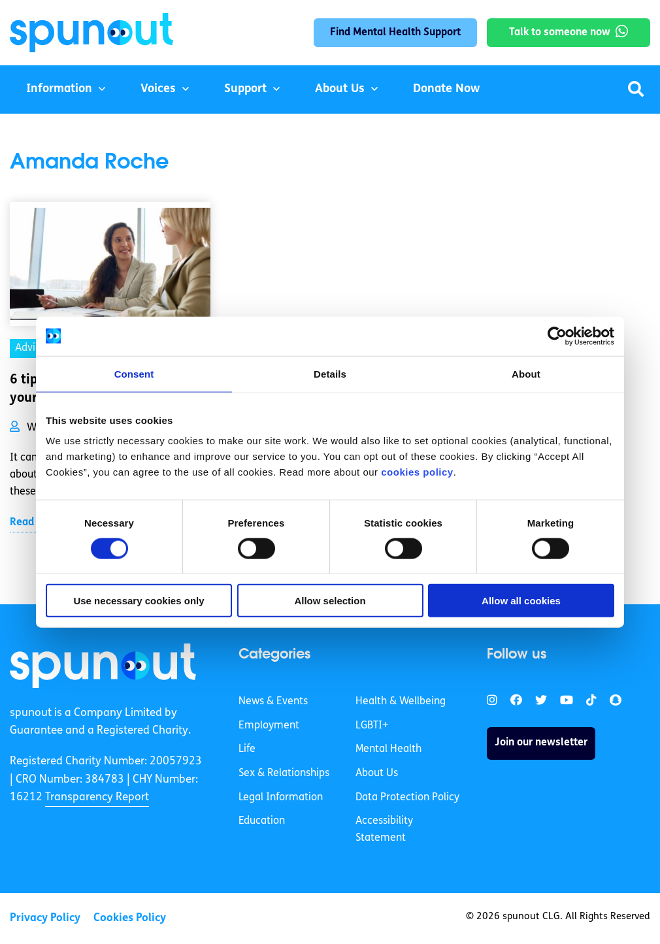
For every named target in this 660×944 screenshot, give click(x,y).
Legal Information (281, 797)
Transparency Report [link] (97, 797)
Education (262, 821)
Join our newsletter (541, 743)
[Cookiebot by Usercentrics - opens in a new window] (557, 336)
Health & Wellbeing (400, 701)
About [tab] (526, 373)
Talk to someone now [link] (559, 32)
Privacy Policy (45, 918)
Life (247, 749)
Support (245, 89)
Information (59, 89)
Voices (158, 89)
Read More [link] (35, 522)
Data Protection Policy (407, 797)
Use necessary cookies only (138, 600)
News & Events (273, 701)
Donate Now (446, 89)
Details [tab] (330, 373)
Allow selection (329, 600)
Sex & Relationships (284, 773)
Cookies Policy (129, 918)
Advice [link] (30, 348)
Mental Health (388, 749)
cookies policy (417, 472)
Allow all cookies (521, 600)
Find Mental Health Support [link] (395, 32)
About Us (340, 89)
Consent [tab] (134, 373)
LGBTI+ (371, 726)
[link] (103, 665)
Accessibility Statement (384, 829)
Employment (269, 726)
